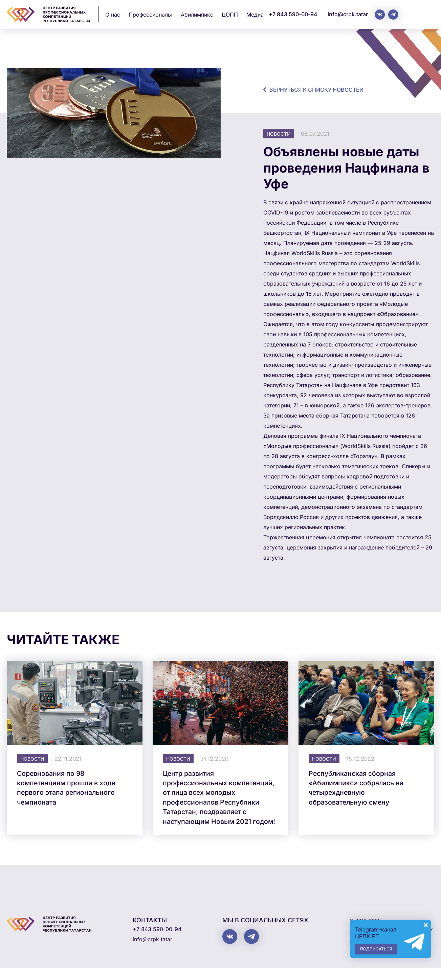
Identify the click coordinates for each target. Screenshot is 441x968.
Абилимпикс (197, 14)
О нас (112, 14)
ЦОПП (230, 14)
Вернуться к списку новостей (316, 89)
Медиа (255, 14)
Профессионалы (150, 14)
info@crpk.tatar (348, 14)
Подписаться (376, 948)
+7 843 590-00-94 (293, 14)
